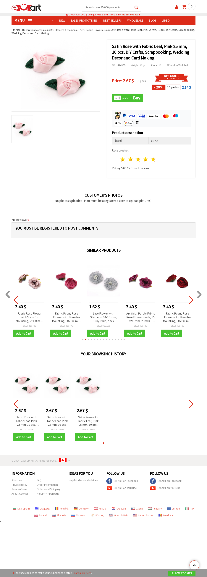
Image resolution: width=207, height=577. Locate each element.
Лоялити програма (48, 494)
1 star (123, 159)
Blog (152, 20)
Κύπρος (97, 516)
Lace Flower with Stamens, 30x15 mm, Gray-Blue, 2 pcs (103, 317)
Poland (40, 516)
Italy (190, 509)
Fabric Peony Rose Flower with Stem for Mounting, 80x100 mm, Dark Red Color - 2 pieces (177, 317)
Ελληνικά (42, 509)
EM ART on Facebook (122, 482)
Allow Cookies (182, 573)
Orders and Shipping (48, 489)
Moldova (166, 516)
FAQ (39, 481)
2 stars (131, 159)
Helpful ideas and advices (83, 481)
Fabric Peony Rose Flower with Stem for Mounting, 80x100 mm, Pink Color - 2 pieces (66, 317)
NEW (62, 20)
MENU (23, 20)
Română (62, 509)
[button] (82, 340)
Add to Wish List (177, 65)
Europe (173, 509)
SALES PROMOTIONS (84, 20)
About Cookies (20, 494)
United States (143, 516)
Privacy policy (19, 485)
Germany (81, 509)
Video (166, 20)
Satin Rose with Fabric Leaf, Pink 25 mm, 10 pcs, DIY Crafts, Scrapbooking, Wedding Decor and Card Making (26, 421)
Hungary (155, 509)
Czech (137, 509)
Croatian (119, 509)
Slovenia (78, 516)
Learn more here (82, 573)
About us (17, 481)
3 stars (138, 159)
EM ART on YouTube (121, 489)
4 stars (146, 159)
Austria (100, 509)
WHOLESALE (135, 20)
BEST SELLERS (112, 20)
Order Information (47, 485)
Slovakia (59, 516)
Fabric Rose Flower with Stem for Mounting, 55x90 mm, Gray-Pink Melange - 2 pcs (29, 317)
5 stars (153, 159)
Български (21, 509)
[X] (13, 573)
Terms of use (19, 489)
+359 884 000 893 (129, 14)
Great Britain (118, 516)
